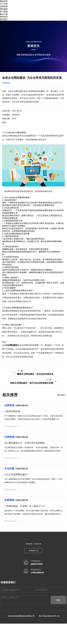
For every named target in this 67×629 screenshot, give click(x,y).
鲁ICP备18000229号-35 (49, 621)
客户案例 (4, 12)
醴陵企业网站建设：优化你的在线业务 (35, 374)
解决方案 (4, 14)
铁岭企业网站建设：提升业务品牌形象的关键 (31, 383)
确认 (58, 605)
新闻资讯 (4, 17)
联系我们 (4, 19)
